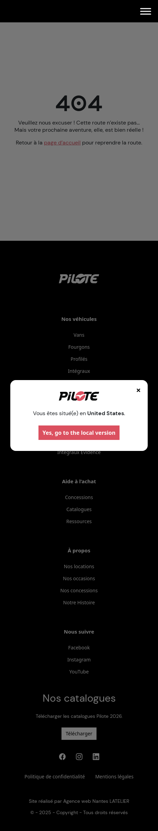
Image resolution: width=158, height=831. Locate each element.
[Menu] (145, 11)
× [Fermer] (138, 390)
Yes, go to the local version (79, 432)
